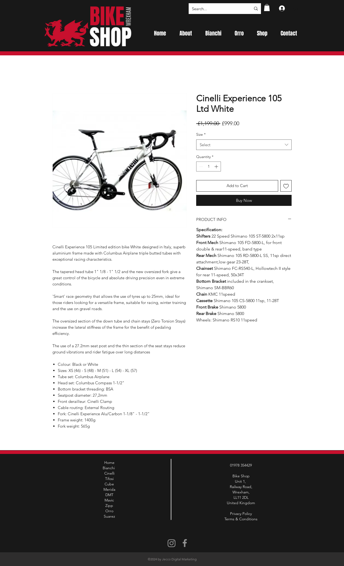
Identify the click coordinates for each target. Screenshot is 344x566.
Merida (109, 489)
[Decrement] (200, 166)
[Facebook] (185, 543)
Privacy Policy (241, 513)
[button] (267, 7)
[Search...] (217, 8)
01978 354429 (241, 465)
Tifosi (109, 478)
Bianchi (109, 467)
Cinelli (109, 473)
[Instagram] (171, 543)
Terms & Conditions (240, 519)
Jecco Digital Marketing (179, 559)
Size (201, 134)
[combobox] (244, 144)
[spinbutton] (208, 166)
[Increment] (216, 166)
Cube (109, 484)
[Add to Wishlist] (286, 186)
